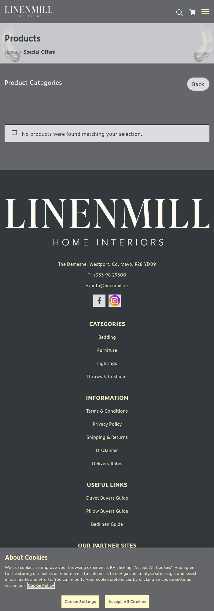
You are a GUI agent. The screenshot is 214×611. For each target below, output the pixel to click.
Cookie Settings (80, 601)
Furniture (107, 350)
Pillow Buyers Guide (107, 511)
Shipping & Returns (107, 437)
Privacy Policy (107, 424)
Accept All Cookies (127, 601)
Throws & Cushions (107, 376)
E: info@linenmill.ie (107, 285)
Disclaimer (107, 450)
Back (198, 84)
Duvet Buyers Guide (107, 497)
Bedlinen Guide (107, 524)
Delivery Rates (107, 463)
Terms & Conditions (107, 410)
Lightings (107, 363)
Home (11, 52)
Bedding (107, 337)
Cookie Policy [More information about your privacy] (41, 585)
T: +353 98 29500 (107, 274)
